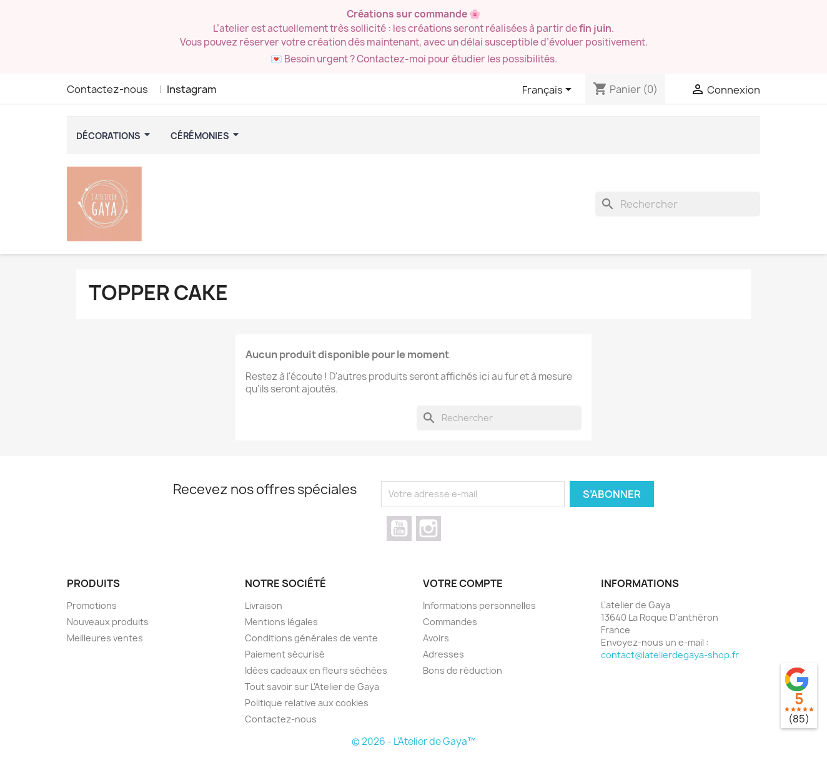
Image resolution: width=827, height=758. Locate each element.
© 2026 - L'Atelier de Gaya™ (414, 741)
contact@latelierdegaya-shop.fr (670, 655)
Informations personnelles (479, 605)
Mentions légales (281, 622)
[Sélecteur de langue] (549, 90)
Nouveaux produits (108, 622)
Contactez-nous (107, 89)
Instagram (191, 89)
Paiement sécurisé (285, 654)
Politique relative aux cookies (307, 703)
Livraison (263, 605)
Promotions (92, 605)
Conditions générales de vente (311, 638)
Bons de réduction (462, 670)
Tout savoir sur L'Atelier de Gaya (312, 686)
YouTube (399, 528)
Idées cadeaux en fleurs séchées (316, 670)
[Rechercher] (677, 204)
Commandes (450, 622)
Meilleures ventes (105, 638)
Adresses (443, 654)
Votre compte (463, 583)
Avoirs (436, 638)
